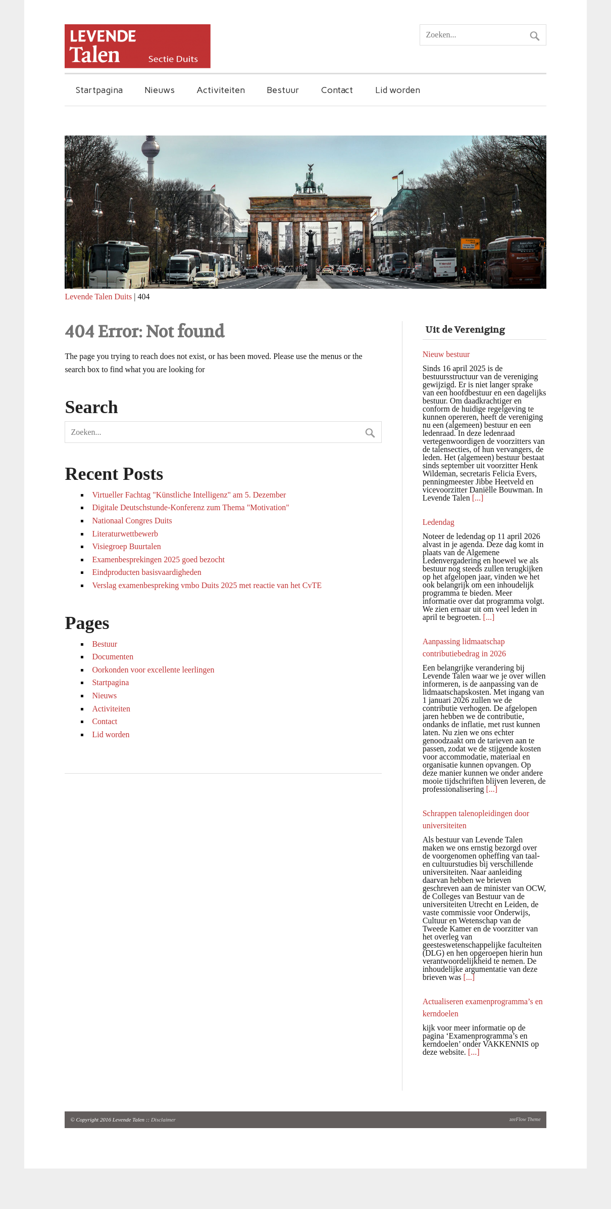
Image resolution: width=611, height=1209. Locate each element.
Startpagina (99, 89)
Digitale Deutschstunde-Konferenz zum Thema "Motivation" (190, 507)
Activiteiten (220, 89)
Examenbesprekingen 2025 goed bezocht (158, 559)
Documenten (112, 656)
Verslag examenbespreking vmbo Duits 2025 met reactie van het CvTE (207, 585)
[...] (478, 498)
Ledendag (438, 522)
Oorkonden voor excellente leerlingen (153, 669)
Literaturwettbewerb (125, 533)
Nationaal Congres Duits (132, 520)
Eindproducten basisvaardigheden (146, 572)
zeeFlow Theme (525, 1119)
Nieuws (159, 89)
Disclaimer (163, 1119)
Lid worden (397, 89)
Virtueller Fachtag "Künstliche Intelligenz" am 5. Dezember (189, 494)
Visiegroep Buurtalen (126, 546)
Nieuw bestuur (446, 354)
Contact (337, 89)
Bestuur (283, 89)
